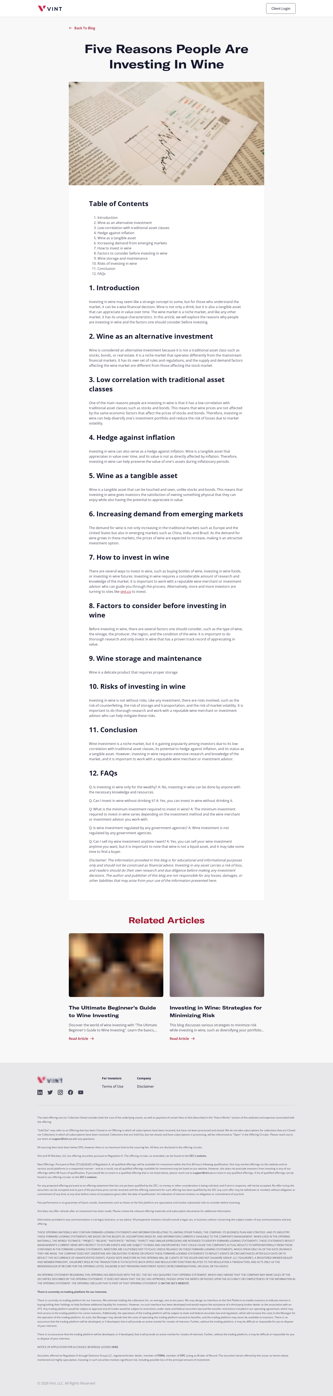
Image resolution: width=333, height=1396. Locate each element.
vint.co (125, 591)
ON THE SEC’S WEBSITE (175, 1283)
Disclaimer (145, 1086)
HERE (114, 1347)
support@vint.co (62, 1139)
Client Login (280, 8)
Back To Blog (82, 28)
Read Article (81, 1038)
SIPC (182, 1355)
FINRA (161, 1355)
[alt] (39, 1092)
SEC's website (197, 1156)
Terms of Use (112, 1086)
